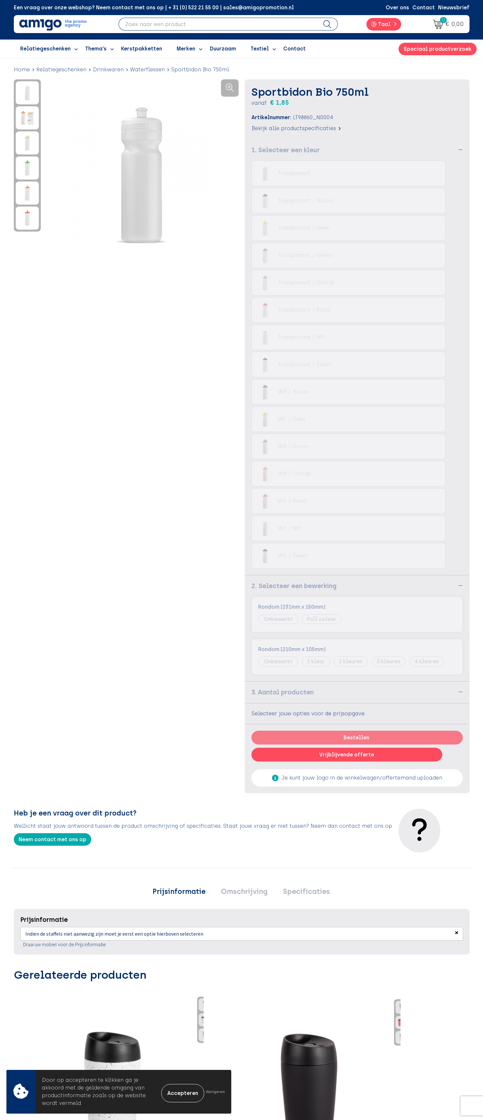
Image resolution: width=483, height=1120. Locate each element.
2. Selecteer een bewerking (294, 312)
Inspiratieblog (155, 1012)
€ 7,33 (265, 821)
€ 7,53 (335, 835)
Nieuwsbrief (454, 7)
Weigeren (215, 1091)
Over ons (397, 7)
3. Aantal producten (282, 419)
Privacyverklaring (386, 1021)
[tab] (184, 619)
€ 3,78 (190, 821)
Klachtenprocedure (275, 1031)
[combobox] (218, 24)
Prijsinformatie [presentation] (184, 619)
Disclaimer (377, 1031)
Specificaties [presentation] (300, 619)
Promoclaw (151, 1031)
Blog (142, 1060)
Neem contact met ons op (52, 566)
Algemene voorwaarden (394, 1002)
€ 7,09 (418, 830)
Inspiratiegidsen (158, 1021)
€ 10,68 (40, 830)
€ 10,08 (116, 840)
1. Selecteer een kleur (285, 150)
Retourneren (266, 1021)
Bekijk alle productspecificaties (296, 128)
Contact (423, 7)
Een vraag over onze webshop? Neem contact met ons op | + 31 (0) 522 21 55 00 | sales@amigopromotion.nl (154, 7)
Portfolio (148, 1051)
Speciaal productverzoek (437, 49)
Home (22, 69)
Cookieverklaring (385, 1012)
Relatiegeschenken (61, 69)
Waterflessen (147, 69)
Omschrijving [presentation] (244, 619)
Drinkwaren (108, 69)
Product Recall (269, 1041)
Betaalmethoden (272, 1012)
